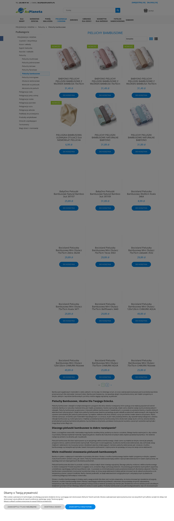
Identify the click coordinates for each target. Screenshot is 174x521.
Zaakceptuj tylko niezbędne (22, 507)
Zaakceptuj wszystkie (80, 507)
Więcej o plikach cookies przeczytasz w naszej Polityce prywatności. (28, 501)
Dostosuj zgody (52, 507)
